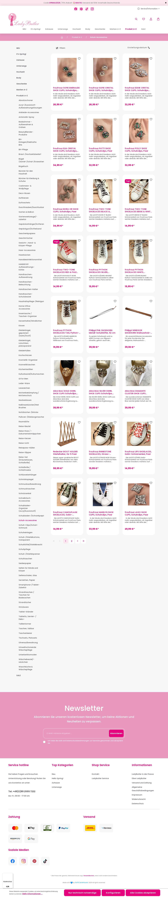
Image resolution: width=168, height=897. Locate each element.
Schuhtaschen (25, 558)
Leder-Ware (24, 383)
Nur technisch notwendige (82, 892)
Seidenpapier (25, 563)
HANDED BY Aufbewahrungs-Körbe (26, 267)
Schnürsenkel (25, 493)
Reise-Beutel (24, 426)
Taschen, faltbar (26, 628)
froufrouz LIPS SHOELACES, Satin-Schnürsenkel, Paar (138, 452)
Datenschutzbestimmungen (77, 741)
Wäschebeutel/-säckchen (26, 660)
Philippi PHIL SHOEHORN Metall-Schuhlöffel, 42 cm (102, 331)
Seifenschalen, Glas (28, 575)
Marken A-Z (21, 89)
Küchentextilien (26, 369)
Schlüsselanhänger (27, 474)
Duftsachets (24, 202)
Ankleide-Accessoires (29, 112)
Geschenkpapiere (27, 233)
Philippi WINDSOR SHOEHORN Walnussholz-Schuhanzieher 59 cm (138, 331)
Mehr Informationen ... (32, 893)
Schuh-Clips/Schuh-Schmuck (28, 526)
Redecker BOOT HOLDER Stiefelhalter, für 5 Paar (65, 452)
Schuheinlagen (25, 532)
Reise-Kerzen (25, 438)
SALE (18, 675)
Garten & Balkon (26, 212)
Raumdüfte (24, 421)
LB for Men (23, 378)
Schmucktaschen (27, 488)
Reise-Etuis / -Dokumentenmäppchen (29, 432)
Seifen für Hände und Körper (28, 569)
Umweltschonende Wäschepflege (27, 648)
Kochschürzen (25, 355)
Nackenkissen (25, 400)
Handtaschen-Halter (28, 289)
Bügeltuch (23, 166)
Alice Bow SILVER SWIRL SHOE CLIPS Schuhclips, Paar (100, 392)
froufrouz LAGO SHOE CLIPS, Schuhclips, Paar (136, 513)
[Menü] (11, 874)
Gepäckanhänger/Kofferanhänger (29, 224)
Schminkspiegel (26, 479)
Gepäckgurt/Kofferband (29, 228)
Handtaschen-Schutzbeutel (25, 295)
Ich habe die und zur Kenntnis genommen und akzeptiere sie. (85, 742)
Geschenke (21, 83)
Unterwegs (21, 66)
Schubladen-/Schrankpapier (29, 515)
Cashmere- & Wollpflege (25, 187)
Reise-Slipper (25, 452)
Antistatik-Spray (26, 117)
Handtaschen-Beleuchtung (25, 283)
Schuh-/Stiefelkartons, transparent (29, 538)
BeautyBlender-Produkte (26, 133)
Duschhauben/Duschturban (29, 207)
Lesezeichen (24, 388)
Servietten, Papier (27, 580)
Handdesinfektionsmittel (29, 259)
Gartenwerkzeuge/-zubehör (28, 218)
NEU (18, 48)
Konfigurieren (113, 892)
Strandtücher (25, 602)
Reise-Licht (24, 443)
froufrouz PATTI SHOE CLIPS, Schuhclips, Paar (100, 149)
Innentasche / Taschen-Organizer (28, 315)
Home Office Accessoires (24, 307)
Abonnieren (116, 733)
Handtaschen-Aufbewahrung (25, 275)
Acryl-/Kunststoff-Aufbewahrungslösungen (29, 106)
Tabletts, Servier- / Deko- (27, 617)
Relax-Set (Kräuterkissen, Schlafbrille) (26, 460)
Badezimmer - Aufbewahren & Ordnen (26, 124)
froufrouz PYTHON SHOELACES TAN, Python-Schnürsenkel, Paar (66, 331)
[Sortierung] (137, 47)
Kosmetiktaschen (27, 364)
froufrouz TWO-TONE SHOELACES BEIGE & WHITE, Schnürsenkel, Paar (138, 210)
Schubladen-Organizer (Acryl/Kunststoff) (27, 508)
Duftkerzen (24, 198)
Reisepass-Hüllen (27, 447)
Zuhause (20, 60)
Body (18, 78)
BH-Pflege (23, 149)
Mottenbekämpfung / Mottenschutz (29, 394)
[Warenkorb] (157, 19)
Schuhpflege (24, 549)
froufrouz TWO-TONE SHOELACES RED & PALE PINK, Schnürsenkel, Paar (65, 270)
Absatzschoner (26, 100)
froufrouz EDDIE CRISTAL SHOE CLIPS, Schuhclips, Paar (137, 89)
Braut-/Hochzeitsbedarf (29, 154)
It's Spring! (21, 54)
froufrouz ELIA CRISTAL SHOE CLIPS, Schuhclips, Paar (65, 149)
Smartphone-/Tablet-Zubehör (29, 586)
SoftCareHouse (81, 882)
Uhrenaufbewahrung (28, 642)
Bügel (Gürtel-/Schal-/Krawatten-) (29, 160)
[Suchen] (136, 19)
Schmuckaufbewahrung (29, 484)
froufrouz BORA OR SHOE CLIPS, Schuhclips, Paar (65, 210)
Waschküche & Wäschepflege (26, 668)
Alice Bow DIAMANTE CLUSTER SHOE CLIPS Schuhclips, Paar (135, 392)
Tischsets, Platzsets (28, 638)
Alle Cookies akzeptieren (143, 892)
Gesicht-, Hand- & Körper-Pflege (27, 244)
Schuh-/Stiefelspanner (29, 554)
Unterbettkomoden (28, 654)
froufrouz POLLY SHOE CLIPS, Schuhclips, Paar (136, 149)
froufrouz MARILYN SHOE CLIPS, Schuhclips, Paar (101, 513)
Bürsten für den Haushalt (26, 172)
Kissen (22, 325)
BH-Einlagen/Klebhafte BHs (27, 142)
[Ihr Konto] (151, 19)
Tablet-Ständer (26, 611)
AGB (60, 741)
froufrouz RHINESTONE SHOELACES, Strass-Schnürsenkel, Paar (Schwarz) (100, 452)
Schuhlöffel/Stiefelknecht (29, 544)
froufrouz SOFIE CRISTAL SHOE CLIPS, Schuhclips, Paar (101, 89)
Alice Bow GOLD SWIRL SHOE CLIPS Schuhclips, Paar (65, 392)
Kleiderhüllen (24, 350)
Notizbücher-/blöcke (28, 412)
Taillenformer (25, 624)
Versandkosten (88, 876)
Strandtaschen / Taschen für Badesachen (26, 595)
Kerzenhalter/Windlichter (29, 321)
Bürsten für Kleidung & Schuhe (29, 179)
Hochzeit (20, 72)
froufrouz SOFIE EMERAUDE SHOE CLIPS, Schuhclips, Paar (66, 89)
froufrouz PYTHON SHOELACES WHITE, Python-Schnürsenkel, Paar (136, 270)
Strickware (24, 607)
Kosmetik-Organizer (28, 360)
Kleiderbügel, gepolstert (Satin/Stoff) (25, 333)
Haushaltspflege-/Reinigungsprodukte (29, 301)
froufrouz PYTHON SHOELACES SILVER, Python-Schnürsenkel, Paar (100, 270)
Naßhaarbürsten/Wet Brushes (29, 406)
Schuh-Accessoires (28, 520)
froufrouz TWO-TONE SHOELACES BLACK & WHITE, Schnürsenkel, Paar (102, 210)
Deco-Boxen (24, 193)
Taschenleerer (25, 633)
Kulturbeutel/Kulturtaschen (29, 374)
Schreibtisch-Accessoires (25, 499)
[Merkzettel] (143, 19)
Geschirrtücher (26, 238)
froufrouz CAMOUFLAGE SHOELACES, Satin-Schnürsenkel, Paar (65, 513)
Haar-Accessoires (27, 250)
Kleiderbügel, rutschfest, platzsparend (25, 343)
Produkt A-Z (22, 95)
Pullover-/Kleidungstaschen (29, 417)
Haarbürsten (24, 255)
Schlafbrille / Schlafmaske (25, 468)
